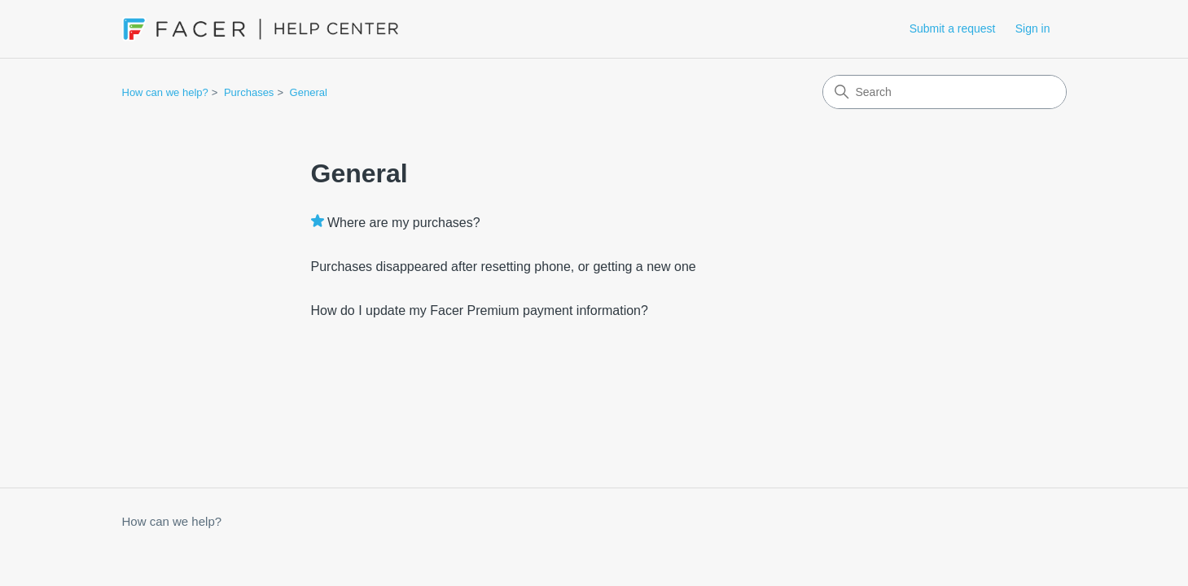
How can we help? (165, 92)
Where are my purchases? (403, 223)
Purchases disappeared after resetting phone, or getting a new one (503, 266)
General (308, 92)
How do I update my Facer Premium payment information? (479, 310)
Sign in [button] (1032, 28)
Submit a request (953, 28)
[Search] (944, 92)
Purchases (249, 92)
